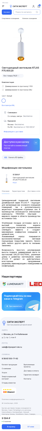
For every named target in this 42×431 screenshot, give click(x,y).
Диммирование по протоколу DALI (18, 90)
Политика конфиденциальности (13, 399)
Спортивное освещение (10, 18)
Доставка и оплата (31, 371)
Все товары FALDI (12, 76)
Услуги (4, 373)
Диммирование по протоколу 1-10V (19, 86)
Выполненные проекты (29, 366)
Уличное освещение (29, 18)
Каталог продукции (9, 365)
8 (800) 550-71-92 (10, 358)
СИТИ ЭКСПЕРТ (18, 6)
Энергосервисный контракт (9, 378)
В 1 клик (31, 427)
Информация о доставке (13, 132)
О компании (6, 368)
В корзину (11, 427)
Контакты (27, 379)
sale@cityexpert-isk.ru (12, 347)
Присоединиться (14, 306)
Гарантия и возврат (31, 375)
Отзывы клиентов (9, 383)
